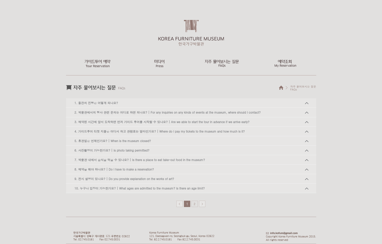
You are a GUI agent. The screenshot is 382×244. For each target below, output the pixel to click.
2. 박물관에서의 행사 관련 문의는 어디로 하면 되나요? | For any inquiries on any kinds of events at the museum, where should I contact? (168, 112)
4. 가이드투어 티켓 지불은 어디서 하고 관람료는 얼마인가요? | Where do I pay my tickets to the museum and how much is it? (160, 131)
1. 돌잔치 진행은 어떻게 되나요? (96, 103)
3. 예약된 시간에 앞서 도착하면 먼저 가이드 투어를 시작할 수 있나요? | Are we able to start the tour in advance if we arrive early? (162, 122)
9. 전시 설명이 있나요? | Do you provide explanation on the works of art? (124, 179)
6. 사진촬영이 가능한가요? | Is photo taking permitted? (112, 150)
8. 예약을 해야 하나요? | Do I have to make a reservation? (114, 169)
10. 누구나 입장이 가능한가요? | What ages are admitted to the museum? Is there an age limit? (140, 188)
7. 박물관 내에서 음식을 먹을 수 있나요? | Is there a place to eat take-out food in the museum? (140, 160)
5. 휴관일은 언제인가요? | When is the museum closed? (113, 141)
